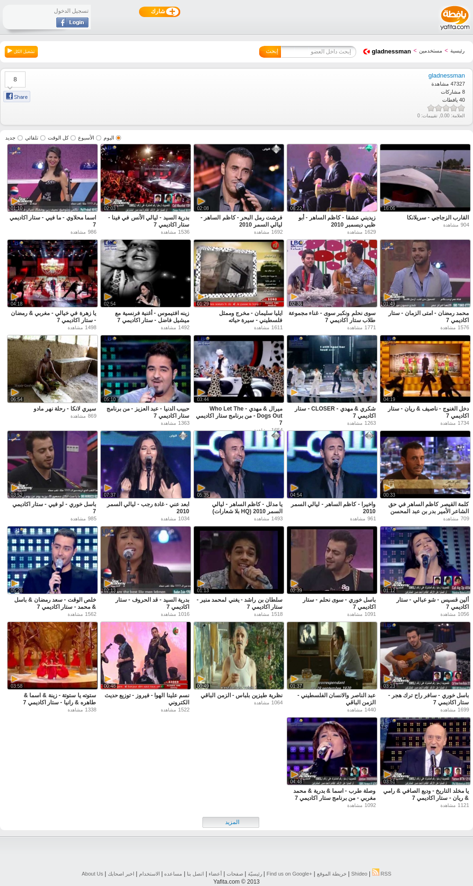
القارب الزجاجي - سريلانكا (438, 217)
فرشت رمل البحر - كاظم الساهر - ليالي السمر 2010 (241, 221)
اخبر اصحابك (121, 874)
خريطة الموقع (332, 874)
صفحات (235, 874)
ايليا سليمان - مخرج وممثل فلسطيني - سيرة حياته (250, 317)
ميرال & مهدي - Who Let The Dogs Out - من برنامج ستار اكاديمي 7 (239, 415)
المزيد (232, 822)
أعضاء (215, 874)
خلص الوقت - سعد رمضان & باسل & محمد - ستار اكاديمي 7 (55, 603)
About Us (92, 874)
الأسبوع (86, 137)
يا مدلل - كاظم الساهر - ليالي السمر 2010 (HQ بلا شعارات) (247, 508)
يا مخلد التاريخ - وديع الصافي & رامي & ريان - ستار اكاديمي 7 (426, 794)
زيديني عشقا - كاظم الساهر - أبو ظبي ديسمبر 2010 (337, 221)
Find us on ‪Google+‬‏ (289, 874)
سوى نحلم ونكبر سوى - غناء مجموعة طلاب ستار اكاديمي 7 (332, 317)
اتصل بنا (195, 874)
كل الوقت (58, 137)
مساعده (173, 874)
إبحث (272, 51)
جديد (10, 137)
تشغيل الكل (21, 51)
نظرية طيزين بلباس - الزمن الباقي (241, 695)
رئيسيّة (255, 874)
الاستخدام (149, 874)
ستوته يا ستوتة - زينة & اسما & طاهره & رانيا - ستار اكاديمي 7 (59, 699)
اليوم (109, 137)
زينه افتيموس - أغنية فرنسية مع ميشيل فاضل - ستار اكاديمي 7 (152, 317)
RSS (382, 874)
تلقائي (31, 137)
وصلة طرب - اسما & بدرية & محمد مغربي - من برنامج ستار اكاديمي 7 (334, 794)
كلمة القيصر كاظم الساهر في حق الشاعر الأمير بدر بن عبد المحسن (428, 508)
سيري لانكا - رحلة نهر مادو (65, 408)
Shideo (359, 874)
